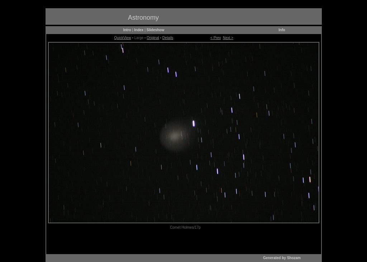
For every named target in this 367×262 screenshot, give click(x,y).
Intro (127, 30)
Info (281, 30)
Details (167, 38)
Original (153, 38)
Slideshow (155, 30)
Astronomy (143, 17)
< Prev (215, 38)
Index (138, 30)
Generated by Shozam (282, 258)
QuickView (122, 38)
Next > (228, 38)
